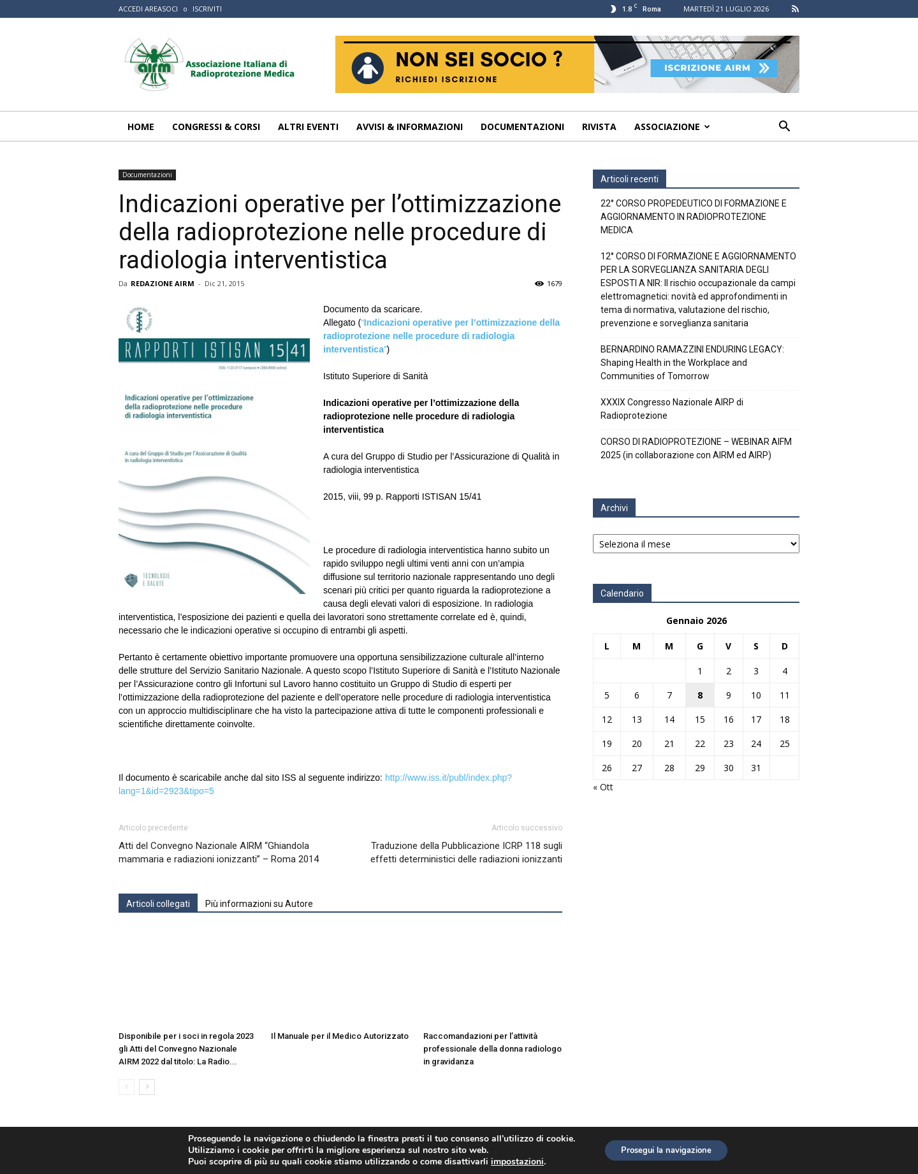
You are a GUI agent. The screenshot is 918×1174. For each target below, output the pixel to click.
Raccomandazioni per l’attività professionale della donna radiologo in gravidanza (492, 1048)
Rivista (599, 126)
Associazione (672, 126)
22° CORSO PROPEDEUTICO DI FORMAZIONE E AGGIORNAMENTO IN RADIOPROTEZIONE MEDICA (694, 216)
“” (441, 335)
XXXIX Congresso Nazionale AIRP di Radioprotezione (672, 409)
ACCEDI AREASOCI (148, 8)
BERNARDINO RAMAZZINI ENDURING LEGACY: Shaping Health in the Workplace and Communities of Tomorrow (692, 362)
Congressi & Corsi (216, 126)
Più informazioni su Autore (259, 904)
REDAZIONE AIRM (162, 283)
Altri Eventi (308, 126)
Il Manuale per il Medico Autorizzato (340, 1036)
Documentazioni (522, 126)
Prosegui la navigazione (666, 1150)
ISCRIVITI (207, 8)
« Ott (603, 787)
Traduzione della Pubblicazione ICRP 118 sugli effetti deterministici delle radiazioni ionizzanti (466, 852)
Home (140, 126)
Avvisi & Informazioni (409, 126)
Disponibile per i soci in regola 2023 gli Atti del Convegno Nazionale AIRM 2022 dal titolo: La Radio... (186, 1048)
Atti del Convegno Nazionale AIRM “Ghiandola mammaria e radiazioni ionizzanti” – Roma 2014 (219, 852)
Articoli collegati (158, 904)
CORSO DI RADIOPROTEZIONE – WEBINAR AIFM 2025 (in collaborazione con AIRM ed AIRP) (696, 448)
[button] (784, 128)
